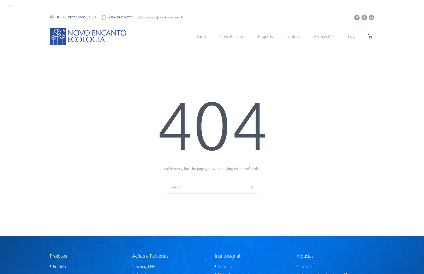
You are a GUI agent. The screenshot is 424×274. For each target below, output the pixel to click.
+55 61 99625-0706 (121, 17)
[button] (408, 249)
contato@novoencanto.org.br (165, 17)
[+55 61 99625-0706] (103, 17)
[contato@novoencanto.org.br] (141, 17)
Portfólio (60, 266)
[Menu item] (201, 36)
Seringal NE (145, 266)
